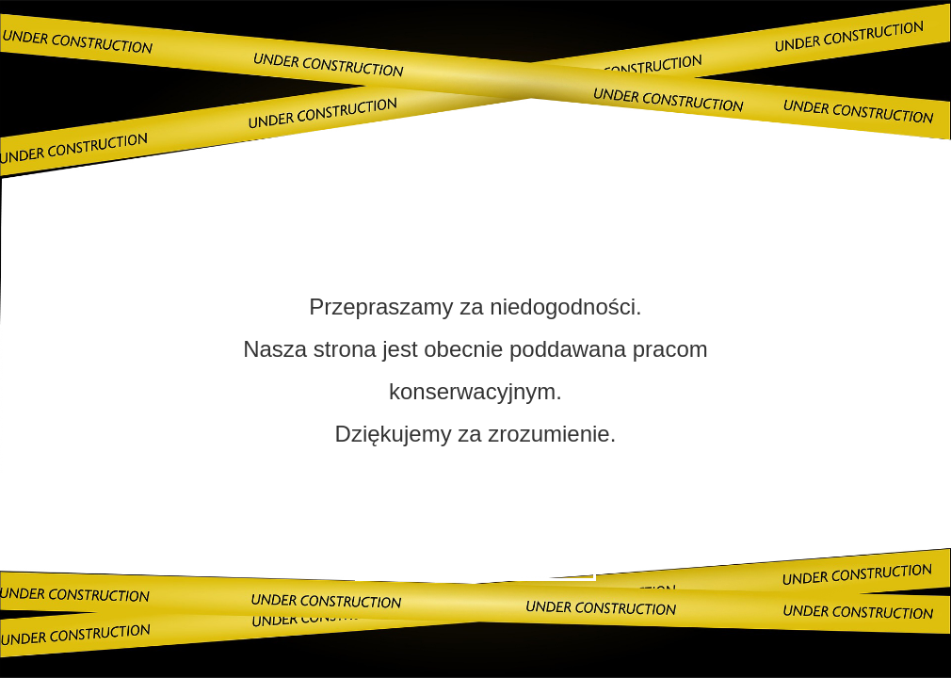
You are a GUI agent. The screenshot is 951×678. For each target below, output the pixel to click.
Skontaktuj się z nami (475, 555)
